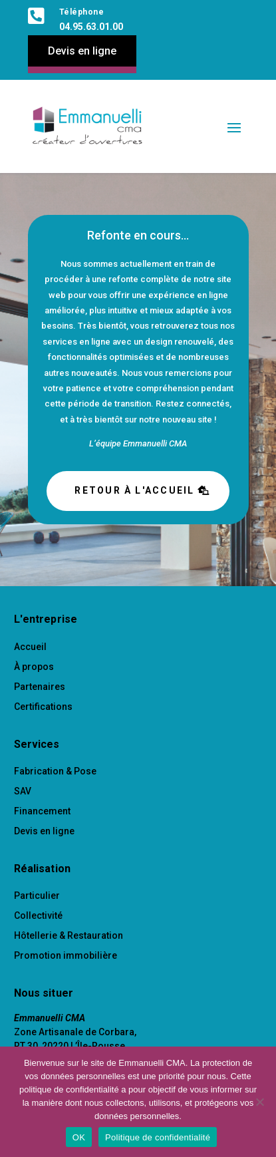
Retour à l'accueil (134, 490)
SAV (22, 791)
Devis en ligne (82, 51)
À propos (34, 666)
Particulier (37, 895)
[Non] (259, 1101)
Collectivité (38, 915)
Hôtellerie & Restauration (68, 935)
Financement (42, 811)
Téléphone (81, 12)
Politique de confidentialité (157, 1137)
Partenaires (39, 686)
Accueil (30, 646)
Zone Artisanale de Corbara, (75, 1032)
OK (78, 1137)
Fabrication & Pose (55, 771)
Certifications (43, 706)
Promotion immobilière (65, 955)
